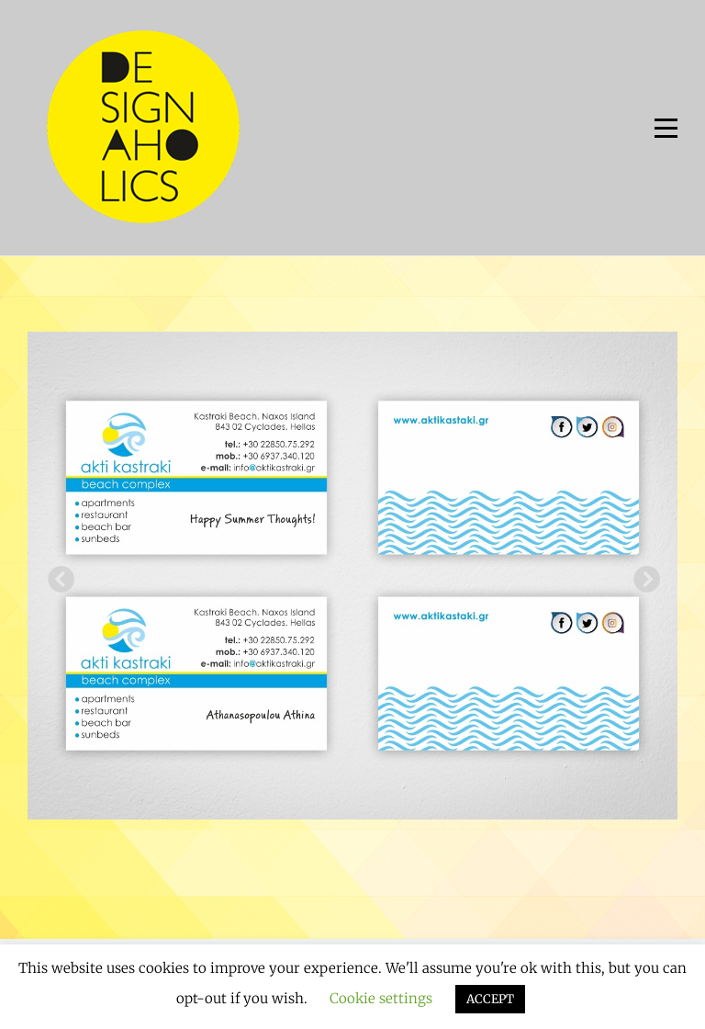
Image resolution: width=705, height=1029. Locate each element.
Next (641, 575)
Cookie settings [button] (381, 998)
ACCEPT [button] (490, 999)
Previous (55, 575)
